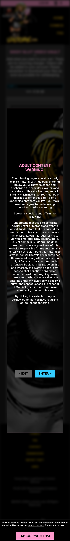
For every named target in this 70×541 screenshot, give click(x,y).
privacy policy (36, 525)
